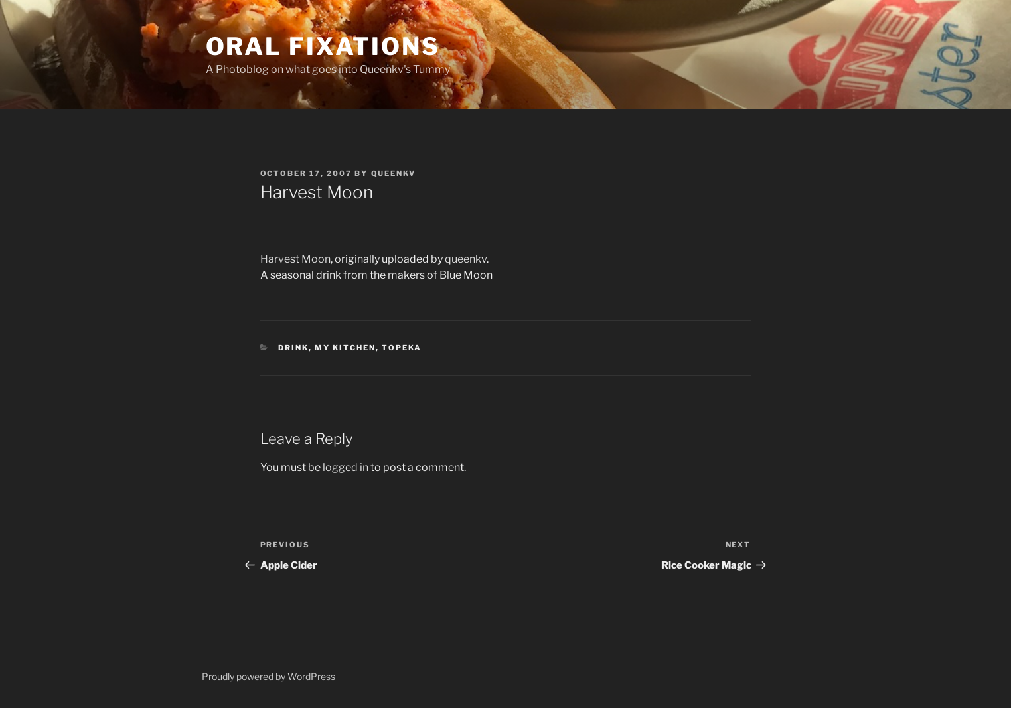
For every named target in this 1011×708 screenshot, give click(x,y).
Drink (293, 347)
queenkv (466, 259)
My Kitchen (345, 347)
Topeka (402, 347)
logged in (345, 467)
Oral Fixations (323, 46)
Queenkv (393, 173)
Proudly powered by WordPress (268, 676)
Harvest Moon (295, 259)
